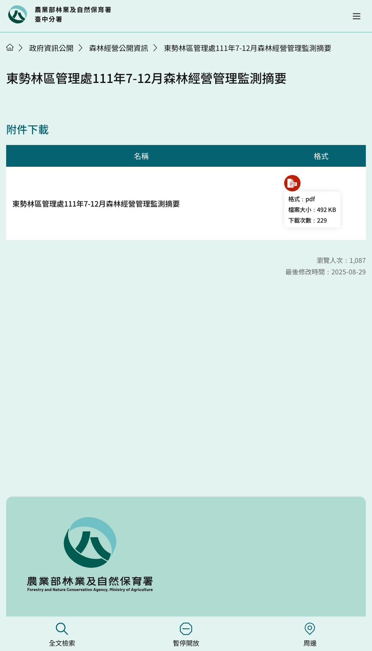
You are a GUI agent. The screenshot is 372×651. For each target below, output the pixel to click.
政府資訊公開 (51, 47)
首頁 (10, 47)
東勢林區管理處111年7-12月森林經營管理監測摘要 (247, 47)
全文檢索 (62, 635)
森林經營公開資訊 (118, 47)
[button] (356, 16)
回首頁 (59, 14)
